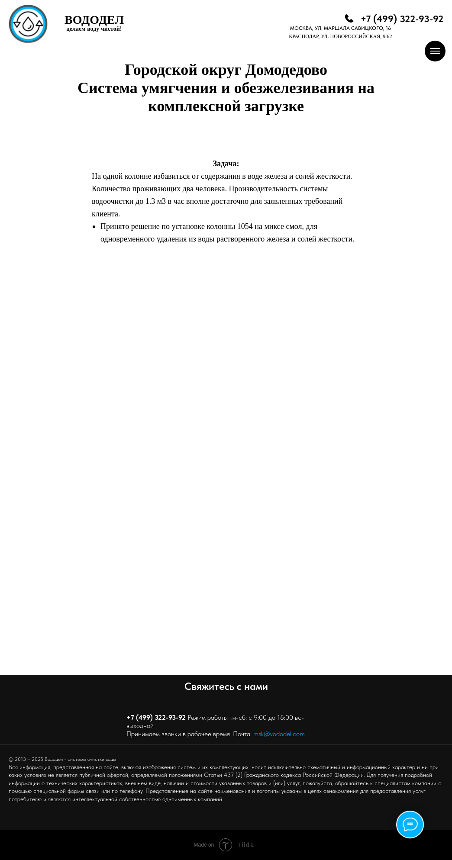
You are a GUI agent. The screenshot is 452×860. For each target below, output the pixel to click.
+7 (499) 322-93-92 (402, 18)
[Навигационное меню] (435, 51)
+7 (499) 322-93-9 (154, 717)
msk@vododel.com (279, 734)
